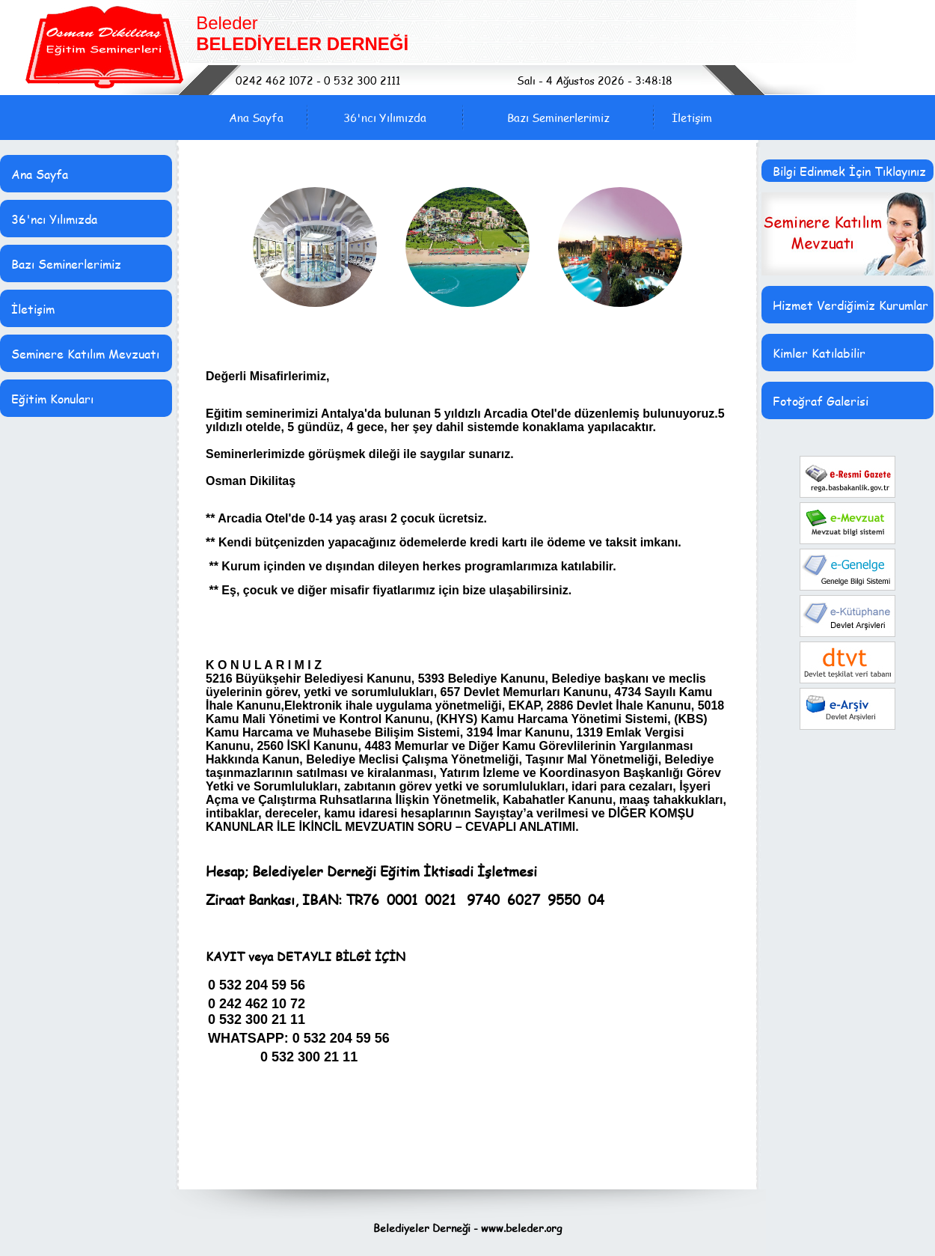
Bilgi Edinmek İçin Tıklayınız (849, 171)
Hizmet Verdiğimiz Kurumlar (850, 305)
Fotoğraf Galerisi (820, 400)
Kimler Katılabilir (819, 353)
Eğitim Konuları (52, 398)
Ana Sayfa (256, 117)
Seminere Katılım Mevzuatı (85, 353)
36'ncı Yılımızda (384, 117)
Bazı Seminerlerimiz (558, 117)
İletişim (692, 117)
